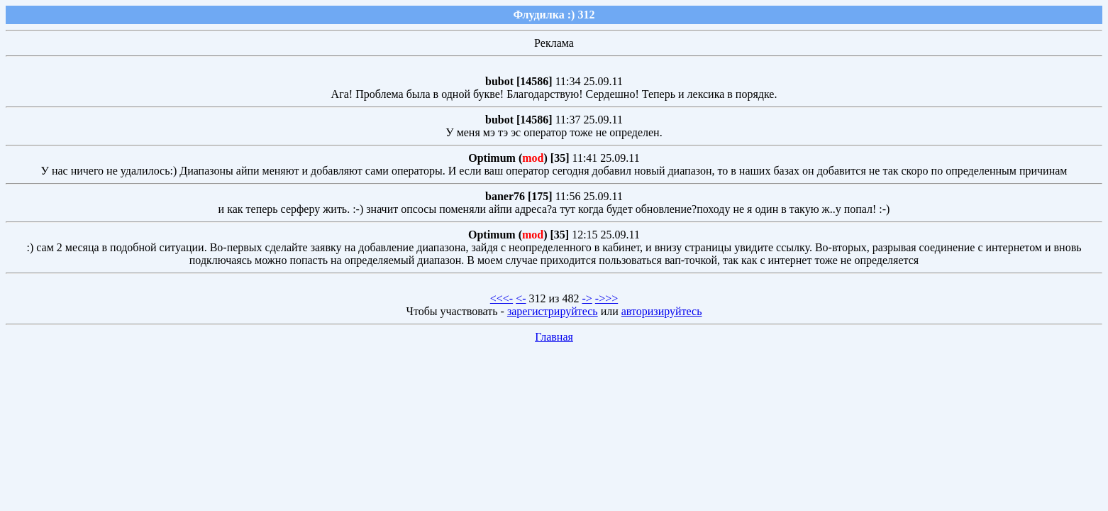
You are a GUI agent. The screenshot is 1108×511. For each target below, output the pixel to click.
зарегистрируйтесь (552, 311)
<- (521, 298)
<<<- (501, 298)
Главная (554, 337)
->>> (606, 298)
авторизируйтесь (661, 311)
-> (587, 298)
